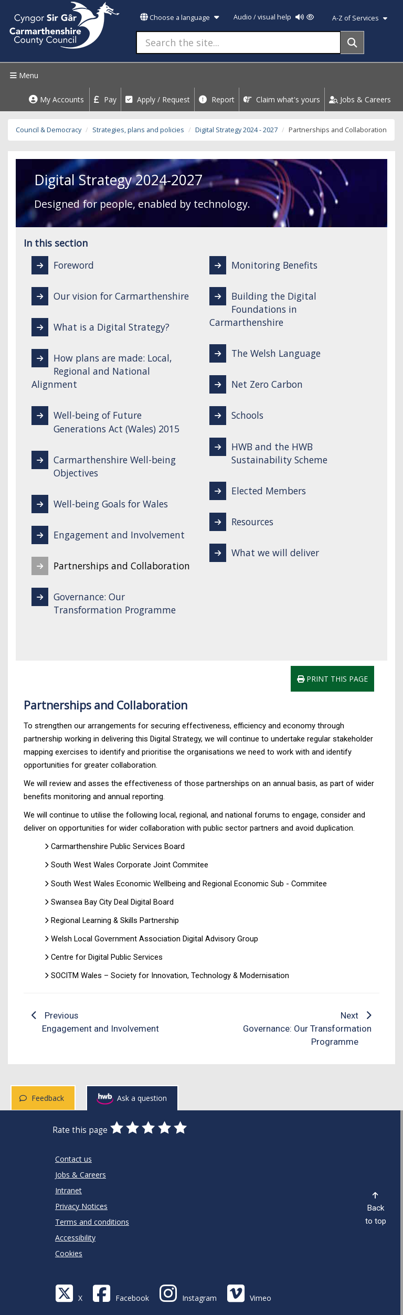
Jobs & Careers (360, 99)
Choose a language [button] (179, 17)
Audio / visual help (274, 17)
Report (217, 99)
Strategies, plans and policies (138, 129)
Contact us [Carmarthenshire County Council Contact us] (73, 1159)
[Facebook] (121, 1293)
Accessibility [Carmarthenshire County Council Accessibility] (75, 1238)
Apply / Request (157, 99)
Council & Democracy (48, 129)
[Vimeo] (249, 1293)
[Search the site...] (238, 42)
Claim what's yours (281, 99)
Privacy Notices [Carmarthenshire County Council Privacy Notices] (81, 1206)
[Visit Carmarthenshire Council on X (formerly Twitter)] (68, 1293)
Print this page (332, 679)
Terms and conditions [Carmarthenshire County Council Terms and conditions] (92, 1222)
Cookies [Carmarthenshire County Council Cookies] (68, 1253)
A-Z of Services (359, 18)
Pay (105, 99)
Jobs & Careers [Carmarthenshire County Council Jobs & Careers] (80, 1175)
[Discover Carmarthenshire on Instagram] (187, 1293)
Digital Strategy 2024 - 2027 (236, 129)
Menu (22, 75)
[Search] (352, 42)
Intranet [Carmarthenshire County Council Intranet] (68, 1190)
